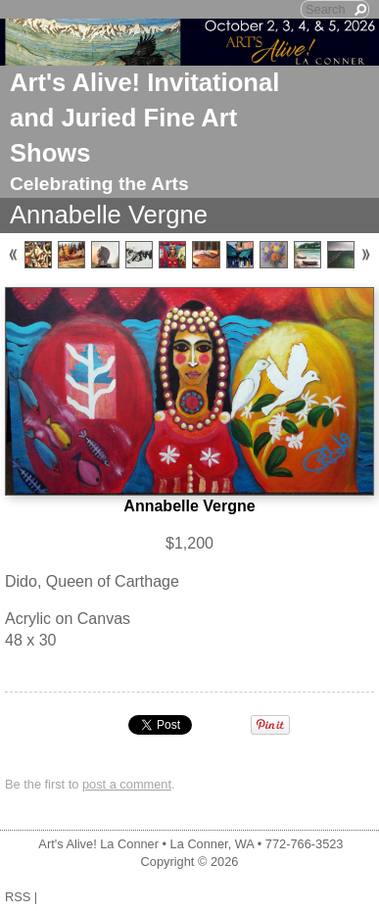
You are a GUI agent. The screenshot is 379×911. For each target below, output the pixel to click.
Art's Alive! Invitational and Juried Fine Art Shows (144, 118)
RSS (17, 896)
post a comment (126, 784)
